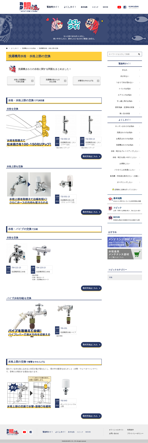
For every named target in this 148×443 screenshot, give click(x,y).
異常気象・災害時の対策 (124, 107)
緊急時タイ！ (53, 7)
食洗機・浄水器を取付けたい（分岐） (124, 176)
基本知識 (84, 7)
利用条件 (130, 430)
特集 (110, 277)
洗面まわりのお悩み (124, 132)
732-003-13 (90, 139)
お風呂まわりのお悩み (124, 139)
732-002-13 (65, 139)
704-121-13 (16, 268)
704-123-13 (41, 268)
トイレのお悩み (125, 89)
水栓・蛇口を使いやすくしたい (125, 157)
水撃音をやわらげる (85, 81)
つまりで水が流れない (124, 82)
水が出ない (124, 76)
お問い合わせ (114, 433)
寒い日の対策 (125, 113)
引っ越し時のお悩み (124, 101)
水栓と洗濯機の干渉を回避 (20, 81)
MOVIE (105, 7)
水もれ (124, 70)
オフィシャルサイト (116, 430)
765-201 (63, 328)
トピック (95, 7)
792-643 (63, 401)
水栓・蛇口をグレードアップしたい (125, 151)
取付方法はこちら (90, 156)
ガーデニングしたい (124, 182)
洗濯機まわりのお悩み (124, 145)
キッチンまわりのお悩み (124, 126)
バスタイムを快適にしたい (124, 170)
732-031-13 (65, 197)
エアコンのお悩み (125, 95)
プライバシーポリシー (135, 433)
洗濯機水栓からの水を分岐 (53, 81)
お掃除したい (125, 163)
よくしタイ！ (70, 7)
